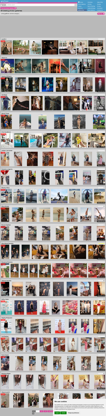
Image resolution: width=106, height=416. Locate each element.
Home (81, 2)
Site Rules (90, 2)
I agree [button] (57, 412)
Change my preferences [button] (73, 412)
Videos (79, 6)
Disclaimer (99, 8)
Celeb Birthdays (91, 8)
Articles (89, 4)
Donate (99, 4)
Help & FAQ (100, 2)
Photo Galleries (82, 4)
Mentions (80, 8)
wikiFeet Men (81, 10)
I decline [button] (63, 412)
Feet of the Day (91, 6)
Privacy (99, 6)
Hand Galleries (91, 10)
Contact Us (100, 10)
